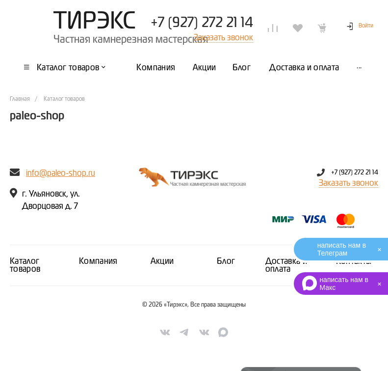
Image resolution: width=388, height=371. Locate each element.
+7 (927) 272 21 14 (202, 23)
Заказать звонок (348, 183)
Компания (98, 261)
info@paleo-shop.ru (60, 173)
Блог (226, 261)
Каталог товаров (25, 265)
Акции (162, 261)
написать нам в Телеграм (341, 249)
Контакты (354, 261)
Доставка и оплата (286, 265)
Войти (366, 26)
